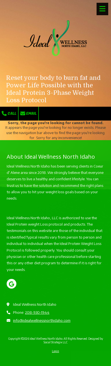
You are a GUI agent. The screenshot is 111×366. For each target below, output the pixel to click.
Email (28, 113)
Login (55, 351)
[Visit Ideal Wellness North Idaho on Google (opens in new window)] (11, 284)
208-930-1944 (37, 312)
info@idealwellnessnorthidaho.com (41, 320)
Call (9, 113)
